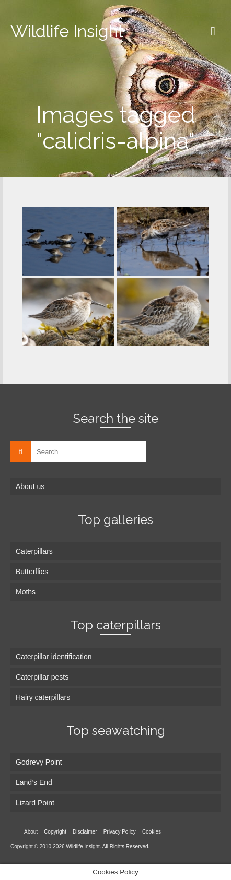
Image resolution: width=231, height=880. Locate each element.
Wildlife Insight (67, 31)
